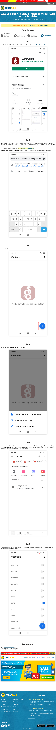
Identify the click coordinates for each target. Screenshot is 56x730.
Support (15, 704)
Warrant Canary (5, 711)
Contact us (16, 702)
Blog (14, 707)
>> (42, 1)
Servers (3, 704)
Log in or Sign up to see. (28, 148)
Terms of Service (6, 707)
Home (3, 699)
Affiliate (3, 714)
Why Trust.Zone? (18, 699)
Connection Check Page (17, 650)
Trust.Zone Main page (9, 647)
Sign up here (43, 25)
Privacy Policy (5, 709)
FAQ (14, 709)
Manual (15, 711)
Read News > (31, 718)
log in (31, 25)
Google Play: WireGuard (39, 44)
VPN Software (5, 702)
